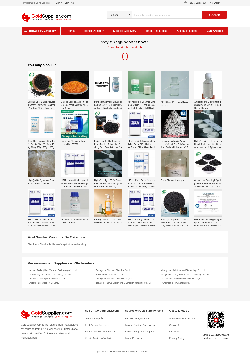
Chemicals (32, 244)
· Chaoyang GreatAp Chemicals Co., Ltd (46, 278)
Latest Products (133, 338)
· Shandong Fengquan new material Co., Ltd (181, 278)
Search (214, 15)
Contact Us (175, 325)
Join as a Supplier (94, 318)
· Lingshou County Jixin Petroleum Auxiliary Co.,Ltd (185, 274)
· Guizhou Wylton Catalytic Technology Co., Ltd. (50, 274)
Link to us (174, 331)
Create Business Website (98, 338)
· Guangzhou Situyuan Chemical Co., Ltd (113, 270)
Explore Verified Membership (100, 331)
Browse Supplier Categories (140, 331)
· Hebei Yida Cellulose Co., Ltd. (108, 274)
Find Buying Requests (97, 325)
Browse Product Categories (140, 325)
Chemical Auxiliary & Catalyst (53, 244)
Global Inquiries (187, 30)
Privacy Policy (176, 338)
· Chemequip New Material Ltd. (175, 283)
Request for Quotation (137, 318)
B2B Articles (215, 30)
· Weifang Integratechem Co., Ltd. (43, 283)
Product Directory (93, 30)
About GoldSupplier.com (182, 318)
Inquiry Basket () (197, 3)
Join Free (69, 3)
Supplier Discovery (124, 30)
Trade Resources (156, 30)
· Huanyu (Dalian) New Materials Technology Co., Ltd (52, 270)
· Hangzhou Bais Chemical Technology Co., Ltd (183, 270)
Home (71, 30)
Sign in (59, 3)
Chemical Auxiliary (77, 244)
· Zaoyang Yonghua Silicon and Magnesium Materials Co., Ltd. (123, 283)
